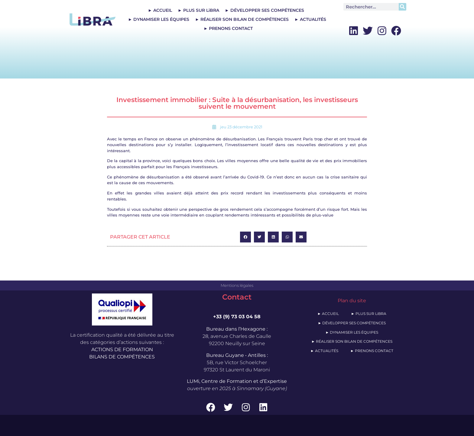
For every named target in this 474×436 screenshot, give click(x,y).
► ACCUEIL (160, 10)
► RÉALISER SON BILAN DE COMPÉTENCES (242, 19)
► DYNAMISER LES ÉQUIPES (158, 19)
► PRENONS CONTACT (228, 28)
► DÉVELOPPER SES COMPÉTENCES (264, 10)
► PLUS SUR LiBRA (198, 10)
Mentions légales (237, 285)
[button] (245, 237)
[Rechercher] (402, 7)
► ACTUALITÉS (310, 19)
